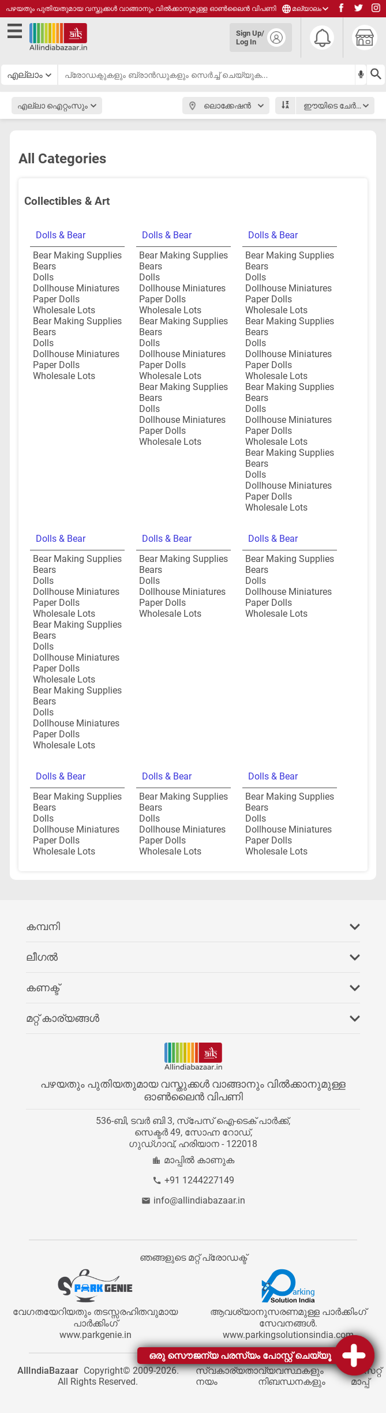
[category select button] (29, 75)
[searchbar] (206, 75)
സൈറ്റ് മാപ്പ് (366, 1376)
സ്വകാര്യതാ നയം (227, 1376)
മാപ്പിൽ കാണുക (199, 1160)
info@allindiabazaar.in (199, 1200)
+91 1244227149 (199, 1180)
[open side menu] (17, 32)
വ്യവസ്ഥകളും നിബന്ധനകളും (291, 1376)
